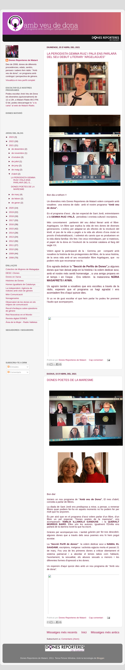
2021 (11, 145)
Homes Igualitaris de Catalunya (20, 284)
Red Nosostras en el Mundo (19, 314)
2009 (11, 253)
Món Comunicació (14, 294)
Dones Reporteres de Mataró (23, 60)
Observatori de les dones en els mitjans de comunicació (21, 303)
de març (16, 194)
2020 (11, 208)
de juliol (15, 161)
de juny (15, 165)
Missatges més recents (62, 632)
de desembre (18, 149)
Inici (84, 632)
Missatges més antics (105, 632)
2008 (11, 257)
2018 (11, 216)
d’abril (15, 174)
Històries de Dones (15, 280)
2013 (11, 237)
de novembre (18, 153)
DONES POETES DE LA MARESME (70, 380)
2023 (11, 137)
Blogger (100, 658)
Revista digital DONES (16, 318)
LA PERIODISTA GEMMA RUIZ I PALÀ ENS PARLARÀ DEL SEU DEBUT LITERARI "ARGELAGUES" (81, 55)
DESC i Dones (12, 273)
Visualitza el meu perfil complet (20, 80)
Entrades (13, 367)
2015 (11, 228)
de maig (16, 169)
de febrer (16, 198)
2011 (11, 245)
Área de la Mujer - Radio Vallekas (21, 322)
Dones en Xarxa (13, 277)
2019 (11, 212)
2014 (11, 233)
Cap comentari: (96, 360)
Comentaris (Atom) (70, 639)
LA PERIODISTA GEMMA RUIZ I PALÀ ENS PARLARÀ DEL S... (23, 180)
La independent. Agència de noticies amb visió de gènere (19, 289)
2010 (11, 249)
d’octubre (16, 157)
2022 (11, 141)
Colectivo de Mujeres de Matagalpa (22, 269)
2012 (11, 241)
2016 (11, 224)
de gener (16, 203)
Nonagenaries (12, 298)
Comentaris (14, 372)
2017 (11, 220)
